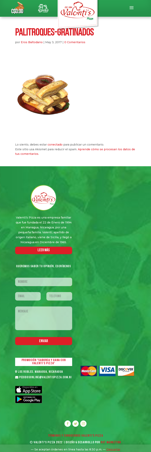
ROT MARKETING (111, 442)
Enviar (43, 341)
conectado (55, 144)
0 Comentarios (74, 42)
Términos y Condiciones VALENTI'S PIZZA (75, 435)
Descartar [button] (113, 449)
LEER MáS (44, 250)
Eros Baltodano (32, 42)
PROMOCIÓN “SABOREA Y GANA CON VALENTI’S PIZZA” (44, 362)
